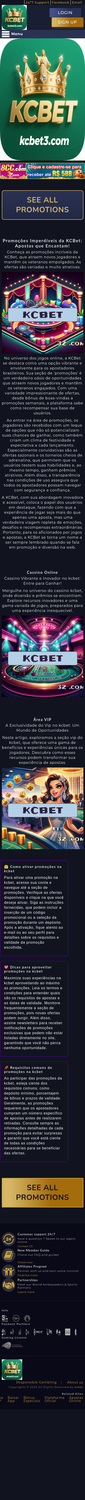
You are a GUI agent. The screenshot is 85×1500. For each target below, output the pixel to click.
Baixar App (13, 1399)
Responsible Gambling (36, 1382)
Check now (25, 1262)
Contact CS (25, 1246)
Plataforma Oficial (55, 1399)
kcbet (79, 1387)
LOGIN (65, 12)
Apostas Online (76, 1399)
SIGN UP (67, 22)
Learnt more (26, 1292)
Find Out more (28, 1275)
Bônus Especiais (32, 1399)
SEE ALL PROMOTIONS (42, 205)
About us (75, 1382)
